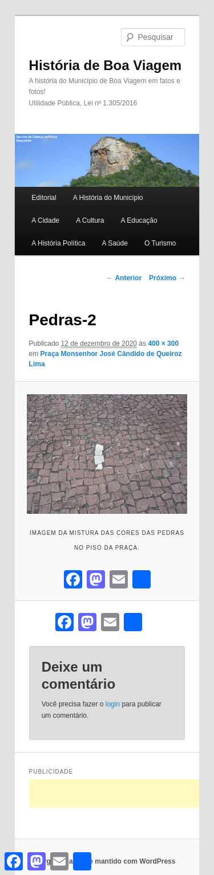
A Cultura (90, 220)
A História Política (58, 243)
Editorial (43, 198)
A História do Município (108, 198)
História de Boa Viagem (105, 65)
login (113, 704)
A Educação (139, 220)
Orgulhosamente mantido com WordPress (107, 861)
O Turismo (160, 243)
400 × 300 (163, 343)
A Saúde (114, 243)
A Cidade (45, 220)
